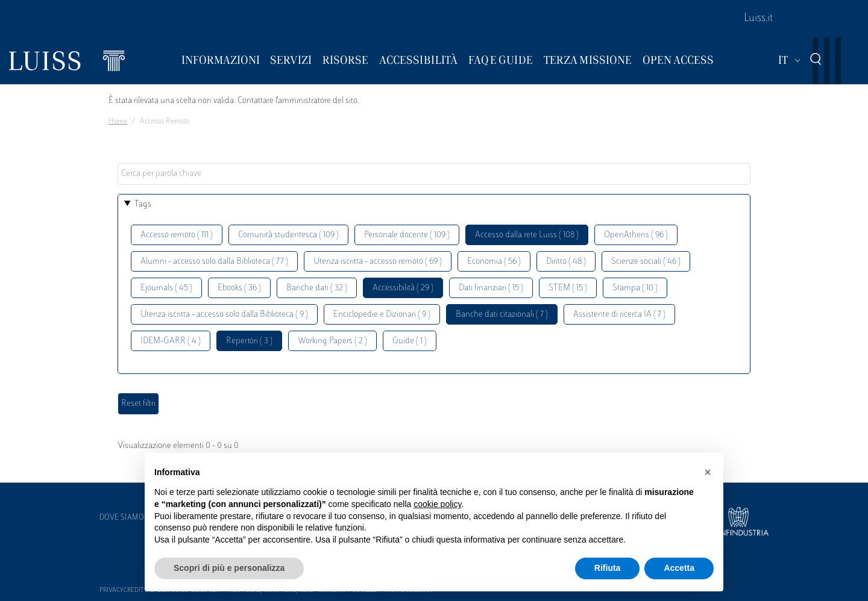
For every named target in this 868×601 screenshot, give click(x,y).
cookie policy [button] (437, 504)
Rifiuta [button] (607, 568)
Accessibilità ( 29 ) (403, 288)
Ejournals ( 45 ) (166, 288)
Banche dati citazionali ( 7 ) (502, 314)
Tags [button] (142, 204)
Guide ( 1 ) (409, 341)
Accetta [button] (679, 568)
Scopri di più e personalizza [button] (229, 568)
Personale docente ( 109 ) (407, 235)
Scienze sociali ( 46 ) (646, 261)
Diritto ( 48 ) (566, 261)
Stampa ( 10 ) (635, 288)
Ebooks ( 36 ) (239, 288)
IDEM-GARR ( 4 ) (170, 341)
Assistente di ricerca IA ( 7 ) (619, 314)
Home (117, 121)
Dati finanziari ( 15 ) (491, 288)
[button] (707, 472)
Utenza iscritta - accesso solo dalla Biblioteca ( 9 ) (224, 314)
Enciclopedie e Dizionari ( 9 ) (381, 314)
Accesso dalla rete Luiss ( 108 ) (527, 235)
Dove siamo (121, 518)
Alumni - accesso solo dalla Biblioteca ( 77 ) (214, 261)
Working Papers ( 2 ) (332, 341)
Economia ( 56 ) (494, 261)
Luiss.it (758, 18)
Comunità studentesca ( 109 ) (288, 235)
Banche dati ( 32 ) (316, 288)
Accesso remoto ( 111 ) (176, 235)
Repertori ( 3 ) (249, 341)
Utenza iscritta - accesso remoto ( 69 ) (377, 261)
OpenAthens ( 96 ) (636, 235)
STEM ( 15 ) (568, 288)
